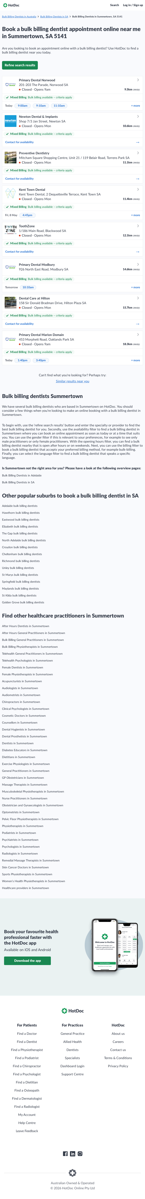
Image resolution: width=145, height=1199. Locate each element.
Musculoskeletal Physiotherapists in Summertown (33, 791)
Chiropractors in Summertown (21, 702)
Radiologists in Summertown (20, 853)
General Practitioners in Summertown (25, 771)
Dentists (72, 1050)
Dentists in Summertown (18, 743)
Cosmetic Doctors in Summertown (24, 715)
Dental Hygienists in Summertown (23, 729)
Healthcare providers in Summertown (25, 888)
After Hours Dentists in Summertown (25, 626)
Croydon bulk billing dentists (20, 547)
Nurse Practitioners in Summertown (24, 798)
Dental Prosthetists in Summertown (24, 736)
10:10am (28, 287)
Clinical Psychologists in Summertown (25, 709)
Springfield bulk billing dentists (21, 581)
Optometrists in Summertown (20, 812)
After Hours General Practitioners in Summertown (33, 633)
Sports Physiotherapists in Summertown (27, 874)
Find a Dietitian (27, 1082)
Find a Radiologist (27, 1106)
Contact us (118, 1050)
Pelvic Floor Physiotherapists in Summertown (30, 819)
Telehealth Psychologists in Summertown (27, 660)
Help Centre (27, 1123)
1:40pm (22, 360)
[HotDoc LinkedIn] (72, 1153)
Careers (118, 1041)
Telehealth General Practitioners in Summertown (32, 653)
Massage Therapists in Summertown (24, 784)
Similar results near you (72, 381)
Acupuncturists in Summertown (22, 681)
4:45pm (27, 215)
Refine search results (20, 65)
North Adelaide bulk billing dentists (24, 540)
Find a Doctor (27, 1033)
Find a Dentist (27, 1041)
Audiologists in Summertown (20, 688)
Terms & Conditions (118, 1058)
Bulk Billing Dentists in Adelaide (21, 475)
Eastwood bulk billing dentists (20, 519)
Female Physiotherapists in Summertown (27, 674)
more (135, 105)
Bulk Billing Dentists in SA (54, 16)
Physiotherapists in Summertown (22, 826)
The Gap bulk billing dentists (19, 533)
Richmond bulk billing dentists (21, 561)
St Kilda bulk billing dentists (19, 595)
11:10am (59, 105)
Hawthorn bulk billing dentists (21, 513)
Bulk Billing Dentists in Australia (19, 16)
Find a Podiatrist (27, 1058)
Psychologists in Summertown (21, 846)
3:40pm (41, 360)
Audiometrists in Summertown (21, 695)
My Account (27, 1114)
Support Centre (72, 1074)
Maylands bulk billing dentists (20, 588)
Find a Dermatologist (27, 1098)
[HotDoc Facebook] (65, 1153)
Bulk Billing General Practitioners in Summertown (33, 640)
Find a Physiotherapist (27, 1050)
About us (118, 1033)
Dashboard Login (72, 1066)
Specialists (72, 1058)
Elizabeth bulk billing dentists (20, 526)
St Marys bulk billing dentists (20, 575)
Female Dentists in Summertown (22, 667)
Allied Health (72, 1041)
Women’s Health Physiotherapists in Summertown (33, 881)
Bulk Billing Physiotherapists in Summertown (30, 647)
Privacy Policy (118, 1066)
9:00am (22, 105)
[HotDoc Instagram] (80, 1153)
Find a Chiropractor (27, 1066)
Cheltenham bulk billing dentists (22, 554)
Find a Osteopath (26, 1090)
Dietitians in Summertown (18, 757)
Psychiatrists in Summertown (20, 840)
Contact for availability (72, 142)
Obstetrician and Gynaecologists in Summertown (32, 805)
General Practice (72, 1033)
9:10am (41, 105)
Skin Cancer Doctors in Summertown (25, 867)
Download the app (27, 960)
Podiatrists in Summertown (19, 833)
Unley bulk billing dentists (18, 568)
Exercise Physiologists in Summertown (26, 764)
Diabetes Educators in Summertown (24, 750)
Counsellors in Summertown (19, 722)
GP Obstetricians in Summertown (23, 777)
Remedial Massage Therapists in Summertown (31, 860)
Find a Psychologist (27, 1074)
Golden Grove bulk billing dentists (23, 602)
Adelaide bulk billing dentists (19, 506)
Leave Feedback (27, 1131)
